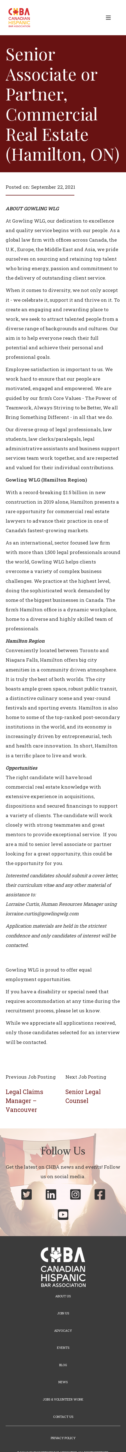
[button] (108, 18)
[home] (18, 17)
